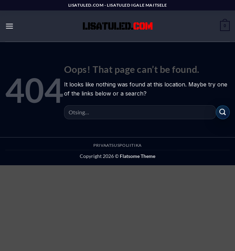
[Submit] (223, 112)
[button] (9, 26)
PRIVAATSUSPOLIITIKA (117, 145)
